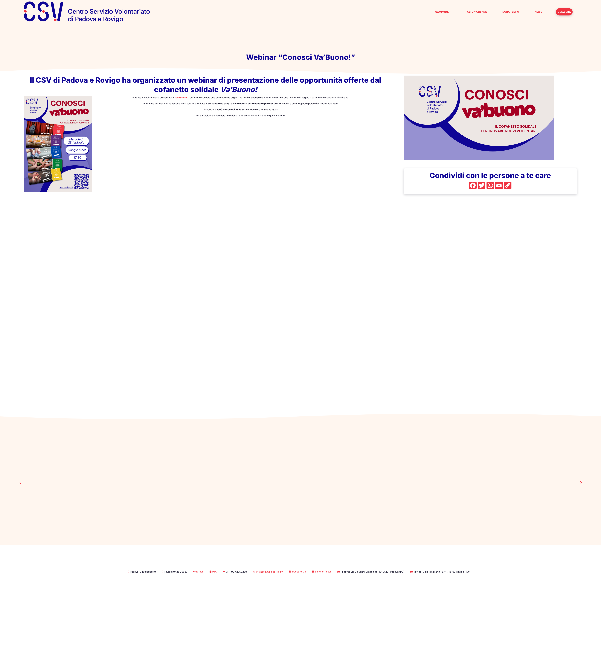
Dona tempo (510, 11)
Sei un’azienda (477, 11)
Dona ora (564, 12)
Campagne (442, 11)
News (538, 11)
